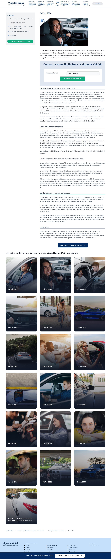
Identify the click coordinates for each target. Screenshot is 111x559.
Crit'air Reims (50, 549)
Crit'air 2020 (81, 443)
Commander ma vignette (72, 78)
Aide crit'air (98, 4)
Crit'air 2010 (47, 366)
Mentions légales (95, 545)
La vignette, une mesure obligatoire (19, 31)
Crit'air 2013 (47, 405)
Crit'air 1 (28, 545)
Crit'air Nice (72, 549)
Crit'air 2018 (12, 443)
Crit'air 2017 (81, 405)
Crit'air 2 (28, 547)
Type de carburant (52, 73)
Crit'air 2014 (81, 482)
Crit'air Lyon (50, 552)
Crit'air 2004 (47, 289)
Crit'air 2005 (81, 289)
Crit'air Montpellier (52, 545)
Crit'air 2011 (81, 366)
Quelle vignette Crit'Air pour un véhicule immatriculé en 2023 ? (20, 519)
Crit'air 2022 (47, 482)
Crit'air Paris (50, 547)
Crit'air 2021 (12, 482)
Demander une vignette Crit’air (20, 41)
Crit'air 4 (28, 552)
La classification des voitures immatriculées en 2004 (21, 27)
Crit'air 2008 (81, 328)
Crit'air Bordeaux (73, 547)
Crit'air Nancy (72, 545)
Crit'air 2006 (12, 328)
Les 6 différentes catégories (17, 23)
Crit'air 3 (28, 549)
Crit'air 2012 (12, 405)
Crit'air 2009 (12, 366)
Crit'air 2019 (47, 443)
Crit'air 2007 (47, 328)
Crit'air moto (72, 552)
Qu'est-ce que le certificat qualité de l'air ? (21, 19)
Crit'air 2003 (12, 289)
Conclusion (13, 35)
